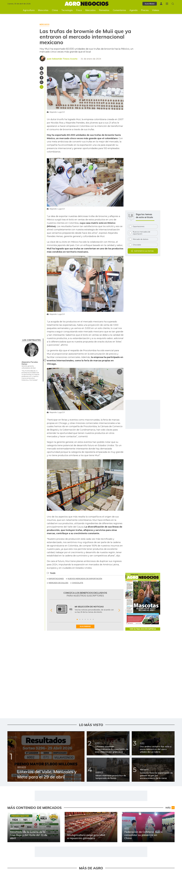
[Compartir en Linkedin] (41, 73)
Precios (145, 10)
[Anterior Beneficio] (51, 610)
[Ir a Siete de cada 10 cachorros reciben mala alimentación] (108, 804)
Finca (79, 10)
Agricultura (29, 10)
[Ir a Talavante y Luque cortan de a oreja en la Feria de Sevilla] (108, 846)
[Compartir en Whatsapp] (41, 82)
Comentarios (119, 10)
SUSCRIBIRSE (85, 626)
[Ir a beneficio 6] (90, 619)
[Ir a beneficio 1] (77, 619)
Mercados (90, 10)
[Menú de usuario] (161, 3)
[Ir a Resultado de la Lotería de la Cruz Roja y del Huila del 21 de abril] (21, 804)
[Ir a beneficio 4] (85, 619)
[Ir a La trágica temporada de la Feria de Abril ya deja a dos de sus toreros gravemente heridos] (21, 846)
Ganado (170, 850)
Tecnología (67, 10)
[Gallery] (85, 610)
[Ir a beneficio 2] (79, 619)
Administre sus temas (144, 251)
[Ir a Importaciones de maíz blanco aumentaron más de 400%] (108, 825)
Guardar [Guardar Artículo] (41, 87)
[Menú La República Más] (167, 3)
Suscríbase (149, 4)
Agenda (133, 10)
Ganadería (82, 850)
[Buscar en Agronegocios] (173, 4)
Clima (55, 10)
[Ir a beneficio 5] (87, 619)
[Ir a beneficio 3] (82, 619)
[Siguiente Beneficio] (119, 610)
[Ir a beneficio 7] (93, 619)
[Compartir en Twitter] (41, 68)
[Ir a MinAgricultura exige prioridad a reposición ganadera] (21, 825)
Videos (155, 10)
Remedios (104, 10)
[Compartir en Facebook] (41, 78)
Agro (171, 809)
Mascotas (43, 10)
